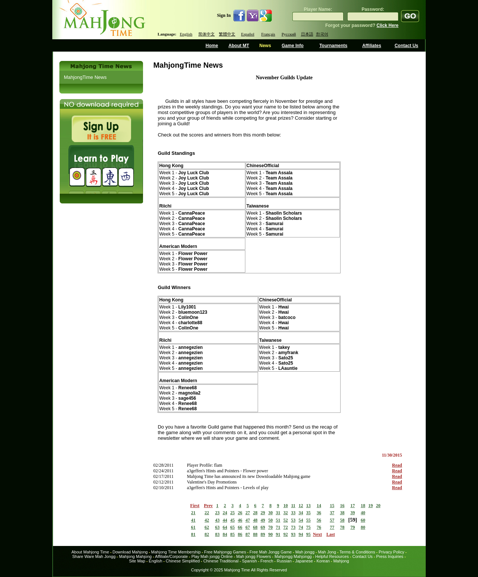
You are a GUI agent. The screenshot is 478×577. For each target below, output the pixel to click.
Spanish (249, 561)
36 (319, 512)
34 (300, 512)
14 (319, 505)
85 (232, 534)
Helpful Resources (332, 556)
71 (278, 527)
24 (225, 512)
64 (225, 527)
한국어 (322, 34)
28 (255, 512)
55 (308, 520)
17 (352, 505)
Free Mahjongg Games (225, 552)
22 (207, 512)
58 (342, 520)
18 (363, 505)
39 (352, 512)
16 (342, 505)
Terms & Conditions (357, 552)
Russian (284, 561)
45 (232, 520)
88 (255, 534)
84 (225, 534)
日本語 (307, 34)
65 (232, 527)
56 (319, 520)
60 (363, 520)
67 (247, 527)
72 (285, 527)
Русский (289, 34)
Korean (322, 561)
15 (332, 505)
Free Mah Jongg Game (270, 552)
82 (207, 534)
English (186, 34)
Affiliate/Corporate (171, 556)
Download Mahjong (130, 552)
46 (240, 520)
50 (270, 520)
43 (217, 520)
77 (332, 527)
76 (319, 527)
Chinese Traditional (220, 561)
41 (193, 520)
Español (247, 34)
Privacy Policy (391, 552)
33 (293, 512)
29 (263, 512)
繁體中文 (227, 34)
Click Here (387, 25)
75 (308, 527)
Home (212, 45)
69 (263, 527)
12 (300, 505)
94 (300, 534)
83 (217, 534)
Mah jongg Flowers (253, 556)
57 (332, 520)
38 (342, 512)
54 (300, 520)
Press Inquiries (389, 556)
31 (278, 512)
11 (293, 505)
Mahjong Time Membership (176, 552)
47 (247, 520)
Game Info (293, 45)
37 (332, 512)
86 (240, 534)
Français (268, 34)
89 (263, 534)
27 (247, 512)
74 (300, 527)
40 (363, 512)
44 (225, 520)
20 (378, 505)
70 (270, 527)
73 (293, 527)
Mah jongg (304, 552)
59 (352, 520)
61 (193, 527)
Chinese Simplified (183, 561)
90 (270, 534)
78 (342, 527)
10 (285, 505)
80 (363, 527)
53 (293, 520)
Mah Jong (327, 552)
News (265, 45)
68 (255, 527)
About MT (239, 45)
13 (308, 505)
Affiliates (371, 45)
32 (285, 512)
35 (308, 512)
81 (193, 534)
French (266, 561)
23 (217, 512)
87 (247, 534)
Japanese (304, 561)
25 (232, 512)
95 (308, 534)
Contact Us (406, 45)
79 (352, 527)
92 (285, 534)
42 (207, 520)
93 (293, 534)
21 (193, 512)
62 (207, 527)
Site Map (137, 561)
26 (240, 512)
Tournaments (333, 45)
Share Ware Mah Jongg (94, 556)
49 (263, 520)
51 (278, 520)
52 (285, 520)
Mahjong (341, 561)
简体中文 (206, 34)
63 (217, 527)
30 (270, 512)
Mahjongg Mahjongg (293, 556)
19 (370, 505)
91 (278, 534)
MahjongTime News (85, 77)
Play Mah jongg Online (212, 556)
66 (240, 527)
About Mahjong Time (90, 552)
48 (255, 520)
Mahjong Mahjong (135, 556)
